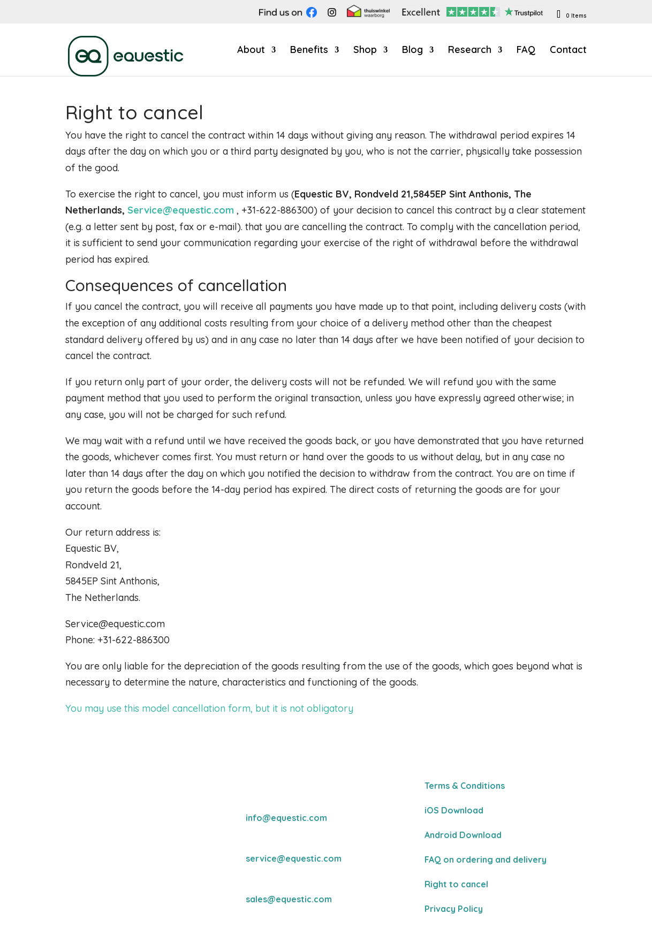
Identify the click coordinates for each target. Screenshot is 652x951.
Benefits (309, 51)
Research (469, 51)
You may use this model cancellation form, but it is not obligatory (209, 708)
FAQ (526, 51)
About (251, 51)
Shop (365, 51)
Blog (412, 51)
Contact (568, 51)
